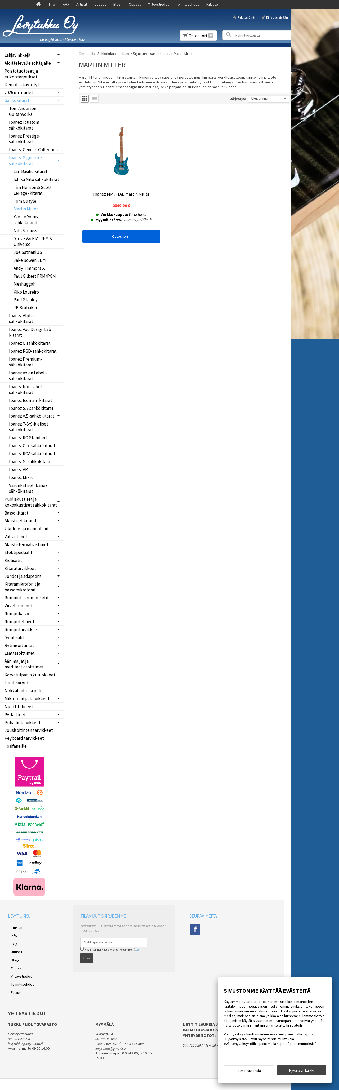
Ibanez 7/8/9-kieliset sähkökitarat (28, 427)
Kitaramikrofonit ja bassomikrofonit (22, 587)
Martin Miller (26, 209)
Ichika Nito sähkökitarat (36, 179)
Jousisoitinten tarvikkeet (29, 730)
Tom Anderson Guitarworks (22, 111)
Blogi (117, 4)
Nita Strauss (25, 230)
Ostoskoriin (114, 222)
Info (52, 4)
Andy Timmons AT (30, 268)
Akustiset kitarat (21, 521)
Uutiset (100, 4)
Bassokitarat (16, 513)
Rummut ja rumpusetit (27, 598)
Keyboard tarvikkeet (24, 738)
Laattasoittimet (20, 653)
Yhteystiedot (158, 4)
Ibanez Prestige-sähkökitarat (25, 139)
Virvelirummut (19, 606)
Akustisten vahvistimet (26, 544)
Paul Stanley (26, 300)
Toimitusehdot (187, 4)
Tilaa (86, 956)
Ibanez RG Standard (28, 438)
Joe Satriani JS (28, 252)
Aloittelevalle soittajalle (28, 63)
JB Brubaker (25, 308)
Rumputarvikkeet (22, 629)
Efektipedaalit (18, 552)
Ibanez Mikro (21, 477)
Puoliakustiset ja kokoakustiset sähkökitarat (31, 502)
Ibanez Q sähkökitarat (30, 343)
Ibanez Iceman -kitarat (30, 400)
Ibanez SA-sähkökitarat (31, 408)
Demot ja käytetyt (22, 84)
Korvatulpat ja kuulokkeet (30, 675)
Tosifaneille (16, 746)
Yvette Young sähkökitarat (26, 219)
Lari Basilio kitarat (30, 171)
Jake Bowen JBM (30, 260)
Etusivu (13, 926)
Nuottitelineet (19, 707)
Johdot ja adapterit (23, 576)
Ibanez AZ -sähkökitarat (31, 416)
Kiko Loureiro (26, 292)
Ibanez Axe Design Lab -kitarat (31, 332)
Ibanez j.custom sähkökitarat (24, 125)
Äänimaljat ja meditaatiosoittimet (24, 664)
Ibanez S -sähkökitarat (30, 461)
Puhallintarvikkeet (23, 722)
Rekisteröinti (246, 17)
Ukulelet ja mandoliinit (27, 528)
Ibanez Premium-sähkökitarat (25, 362)
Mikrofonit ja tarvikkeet (27, 699)
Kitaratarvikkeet (20, 568)
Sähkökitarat (17, 100)
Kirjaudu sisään (277, 17)
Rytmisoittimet (19, 645)
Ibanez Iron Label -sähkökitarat (26, 389)
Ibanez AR (18, 469)
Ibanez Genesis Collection (33, 150)
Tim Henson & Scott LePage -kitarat (33, 190)
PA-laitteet (15, 714)
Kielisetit (13, 560)
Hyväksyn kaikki (301, 1071)
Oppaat (135, 4)
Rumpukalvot (18, 614)
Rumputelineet (19, 621)
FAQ (66, 4)
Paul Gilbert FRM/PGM (35, 276)
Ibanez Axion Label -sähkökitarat (28, 376)
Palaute (212, 4)
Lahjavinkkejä (17, 55)
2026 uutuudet (19, 92)
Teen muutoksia (248, 1072)
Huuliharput (17, 683)
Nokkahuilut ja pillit (24, 691)
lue (137, 949)
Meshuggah (24, 284)
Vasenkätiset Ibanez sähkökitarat (28, 488)
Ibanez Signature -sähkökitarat (26, 160)
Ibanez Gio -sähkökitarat (32, 446)
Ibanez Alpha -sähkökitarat (22, 318)
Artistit (81, 4)
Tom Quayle (25, 201)
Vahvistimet (16, 536)
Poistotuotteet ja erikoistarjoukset (21, 74)
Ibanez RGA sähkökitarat (32, 454)
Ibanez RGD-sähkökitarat (33, 351)
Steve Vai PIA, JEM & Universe (33, 241)
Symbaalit (14, 637)
